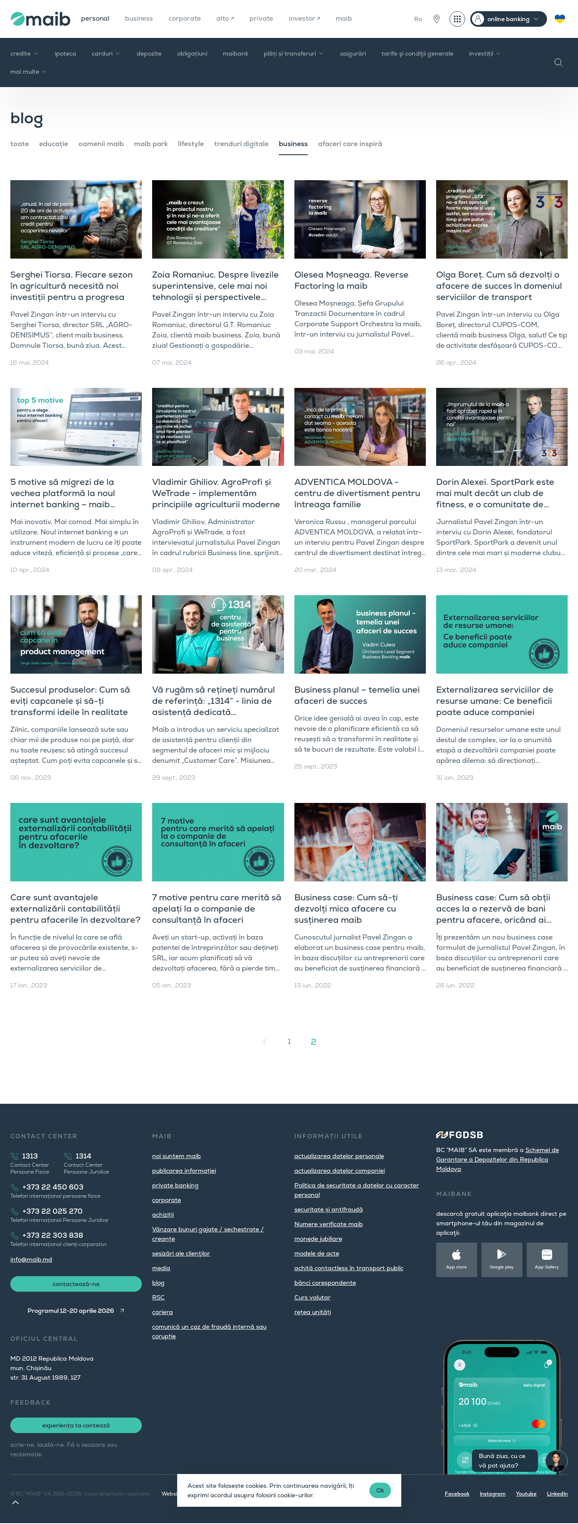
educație (53, 143)
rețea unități (312, 1312)
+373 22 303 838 (52, 1235)
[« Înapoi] (264, 1041)
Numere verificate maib (328, 1224)
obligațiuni (192, 53)
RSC (158, 1297)
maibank (235, 53)
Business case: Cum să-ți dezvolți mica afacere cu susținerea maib (346, 908)
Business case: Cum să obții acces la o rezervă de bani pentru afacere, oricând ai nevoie (493, 914)
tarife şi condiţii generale (417, 53)
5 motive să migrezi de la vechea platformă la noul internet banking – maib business (62, 498)
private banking (175, 1185)
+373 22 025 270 (52, 1211)
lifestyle (191, 143)
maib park (151, 143)
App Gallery (547, 1267)
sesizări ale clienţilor (181, 1253)
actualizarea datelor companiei (339, 1170)
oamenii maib (101, 143)
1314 (83, 1156)
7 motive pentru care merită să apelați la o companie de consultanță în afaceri (216, 908)
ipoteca (65, 53)
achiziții (163, 1214)
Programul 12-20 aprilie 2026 (70, 1311)
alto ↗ (228, 18)
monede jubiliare (318, 1239)
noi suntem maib (176, 1156)
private (264, 18)
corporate (186, 18)
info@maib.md (31, 1259)
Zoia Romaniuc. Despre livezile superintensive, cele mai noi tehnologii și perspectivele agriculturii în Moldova (215, 291)
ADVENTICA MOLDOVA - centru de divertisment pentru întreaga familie (357, 493)
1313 (30, 1156)
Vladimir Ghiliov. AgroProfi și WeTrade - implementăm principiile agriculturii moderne (216, 493)
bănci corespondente (325, 1283)
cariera (162, 1312)
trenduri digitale (241, 143)
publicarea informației (184, 1170)
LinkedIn (557, 1494)
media (161, 1268)
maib (348, 18)
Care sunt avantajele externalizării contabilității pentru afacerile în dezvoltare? (75, 908)
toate (19, 143)
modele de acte (316, 1253)
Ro (418, 19)
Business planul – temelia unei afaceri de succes (357, 695)
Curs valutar (312, 1297)
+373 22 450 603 (53, 1187)
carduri (106, 53)
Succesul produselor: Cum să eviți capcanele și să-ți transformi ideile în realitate (70, 701)
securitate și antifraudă (328, 1209)
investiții (485, 53)
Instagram (493, 1494)
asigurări (353, 53)
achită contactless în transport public (348, 1268)
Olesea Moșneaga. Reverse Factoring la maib (351, 280)
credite (24, 53)
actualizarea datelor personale (339, 1156)
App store (456, 1267)
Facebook (457, 1494)
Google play (502, 1267)
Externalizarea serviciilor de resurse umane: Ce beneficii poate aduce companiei (494, 701)
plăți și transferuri (294, 53)
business (140, 18)
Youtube (526, 1494)
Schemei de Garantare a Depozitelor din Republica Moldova (497, 1159)
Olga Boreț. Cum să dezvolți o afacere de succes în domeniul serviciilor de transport (499, 286)
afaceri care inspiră (350, 143)
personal (95, 18)
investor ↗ (308, 18)
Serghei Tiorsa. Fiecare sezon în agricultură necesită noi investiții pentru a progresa (71, 286)
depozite (149, 53)
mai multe (29, 71)
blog (158, 1283)
